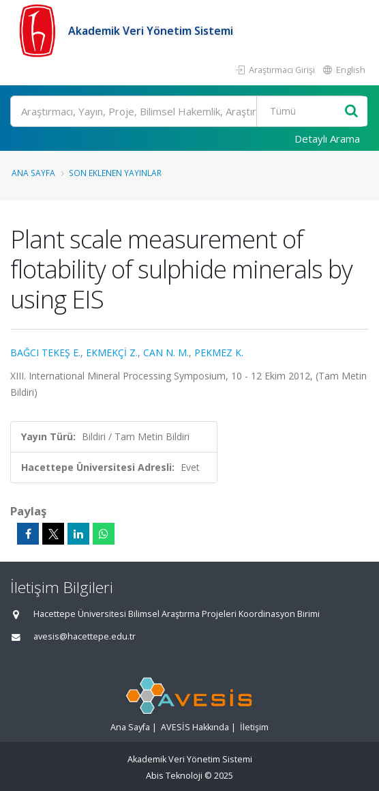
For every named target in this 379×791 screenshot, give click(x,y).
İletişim (254, 727)
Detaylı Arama (327, 138)
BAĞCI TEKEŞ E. (45, 352)
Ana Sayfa (33, 172)
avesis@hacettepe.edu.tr (84, 636)
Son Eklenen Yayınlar (115, 172)
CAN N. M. (166, 352)
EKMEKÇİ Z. (112, 352)
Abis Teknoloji (174, 775)
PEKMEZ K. (218, 352)
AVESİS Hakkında (195, 727)
